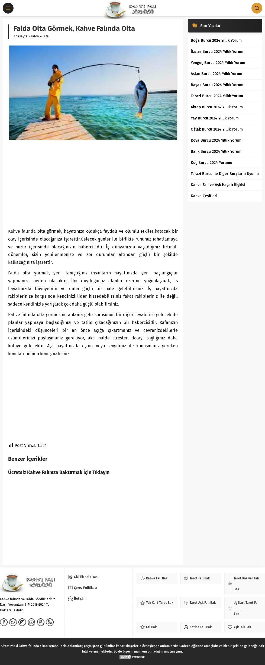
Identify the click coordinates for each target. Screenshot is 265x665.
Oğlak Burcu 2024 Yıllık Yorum (217, 129)
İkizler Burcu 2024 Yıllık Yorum (217, 51)
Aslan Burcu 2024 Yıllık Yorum (216, 74)
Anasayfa (20, 36)
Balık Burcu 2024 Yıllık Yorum (216, 151)
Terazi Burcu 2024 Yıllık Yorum (217, 96)
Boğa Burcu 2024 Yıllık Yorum (216, 40)
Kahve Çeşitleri (204, 196)
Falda (35, 36)
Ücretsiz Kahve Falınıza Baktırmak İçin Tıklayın (58, 472)
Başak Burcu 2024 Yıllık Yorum (217, 85)
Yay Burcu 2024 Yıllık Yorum (215, 118)
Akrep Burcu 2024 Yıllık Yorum (217, 107)
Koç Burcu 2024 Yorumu (211, 162)
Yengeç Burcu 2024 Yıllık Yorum (218, 62)
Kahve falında (22, 231)
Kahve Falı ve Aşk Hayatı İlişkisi (218, 185)
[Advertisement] (93, 184)
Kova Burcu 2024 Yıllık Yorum (216, 140)
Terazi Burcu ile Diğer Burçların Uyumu (225, 173)
